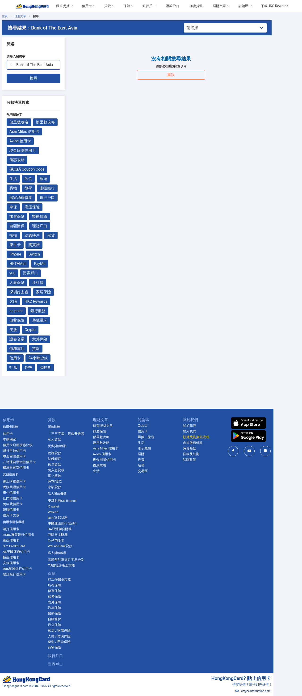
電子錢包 (159, 448)
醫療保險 (52, 216)
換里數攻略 (58, 122)
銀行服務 (51, 311)
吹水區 (158, 426)
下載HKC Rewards (274, 6)
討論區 (243, 6)
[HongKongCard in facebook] (249, 451)
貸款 (107, 6)
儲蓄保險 (30, 320)
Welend (66, 512)
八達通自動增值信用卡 (31, 462)
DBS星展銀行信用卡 (29, 568)
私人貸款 (67, 439)
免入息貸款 (69, 470)
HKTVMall (31, 263)
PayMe (53, 263)
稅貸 (64, 235)
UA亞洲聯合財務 (73, 529)
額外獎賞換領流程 (211, 437)
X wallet (66, 506)
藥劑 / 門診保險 (72, 642)
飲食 (41, 178)
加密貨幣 (196, 6)
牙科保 (51, 282)
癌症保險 (45, 207)
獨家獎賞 (62, 6)
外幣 (41, 367)
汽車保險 (67, 608)
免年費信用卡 (25, 504)
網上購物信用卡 (26, 481)
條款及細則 (206, 454)
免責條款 (205, 448)
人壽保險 (30, 282)
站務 (156, 465)
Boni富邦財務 (70, 518)
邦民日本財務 (71, 535)
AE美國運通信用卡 (28, 551)
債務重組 (30, 348)
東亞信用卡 (23, 540)
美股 (26, 329)
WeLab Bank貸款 (73, 546)
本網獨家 (21, 439)
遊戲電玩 (52, 320)
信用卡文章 (23, 515)
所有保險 (67, 585)
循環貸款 (67, 464)
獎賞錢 (47, 245)
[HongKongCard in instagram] (282, 451)
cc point (29, 311)
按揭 (26, 235)
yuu (26, 273)
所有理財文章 (116, 426)
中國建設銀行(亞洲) (75, 523)
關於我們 (205, 426)
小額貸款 (67, 487)
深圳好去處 (32, 292)
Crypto (43, 329)
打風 (26, 367)
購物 (26, 188)
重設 (185, 74)
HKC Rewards (49, 301)
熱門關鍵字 (27, 115)
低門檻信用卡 (25, 498)
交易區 (158, 471)
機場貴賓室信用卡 (28, 468)
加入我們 (205, 431)
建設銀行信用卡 (26, 574)
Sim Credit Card (26, 546)
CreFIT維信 (69, 540)
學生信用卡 (23, 493)
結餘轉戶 (45, 235)
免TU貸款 (68, 481)
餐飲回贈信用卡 (26, 487)
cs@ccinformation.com (269, 691)
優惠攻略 (30, 160)
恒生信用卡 (23, 557)
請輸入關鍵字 (29, 56)
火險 (26, 301)
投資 (156, 459)
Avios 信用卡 (33, 141)
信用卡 (87, 6)
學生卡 (28, 245)
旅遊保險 (30, 216)
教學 (41, 188)
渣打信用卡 (23, 529)
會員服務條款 (208, 442)
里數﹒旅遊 (161, 437)
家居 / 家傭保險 (72, 630)
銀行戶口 (149, 6)
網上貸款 (67, 476)
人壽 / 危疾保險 (72, 636)
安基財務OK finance (75, 501)
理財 (156, 454)
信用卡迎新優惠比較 (30, 445)
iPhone (28, 254)
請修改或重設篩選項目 (185, 66)
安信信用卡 (23, 563)
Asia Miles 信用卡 (37, 131)
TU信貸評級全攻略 (74, 565)
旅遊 (56, 178)
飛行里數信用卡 (26, 451)
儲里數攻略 (32, 122)
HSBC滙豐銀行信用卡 (30, 535)
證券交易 (30, 339)
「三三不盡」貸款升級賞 (79, 434)
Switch (47, 254)
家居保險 (56, 292)
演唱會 (58, 367)
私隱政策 (205, 459)
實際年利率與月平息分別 (79, 560)
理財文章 (219, 6)
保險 (126, 6)
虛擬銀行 (60, 188)
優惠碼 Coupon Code (40, 169)
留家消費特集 (34, 197)
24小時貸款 (51, 358)
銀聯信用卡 (23, 510)
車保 (26, 207)
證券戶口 (172, 6)
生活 (26, 178)
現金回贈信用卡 (36, 150)
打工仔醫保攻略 (72, 579)
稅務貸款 (67, 453)
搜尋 (47, 78)
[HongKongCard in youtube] (265, 451)
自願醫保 (30, 226)
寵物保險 (67, 647)
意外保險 (52, 339)
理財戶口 (52, 226)
